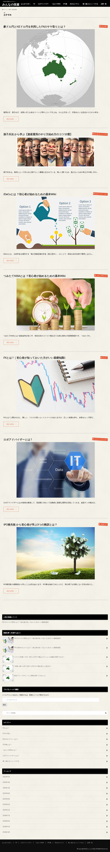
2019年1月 (6, 810)
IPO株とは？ (7, 744)
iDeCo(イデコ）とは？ (10, 739)
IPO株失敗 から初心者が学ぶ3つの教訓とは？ (30, 524)
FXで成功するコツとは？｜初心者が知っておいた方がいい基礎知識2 (31, 648)
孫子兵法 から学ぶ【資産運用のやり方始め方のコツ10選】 (38, 134)
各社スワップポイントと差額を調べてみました (24, 676)
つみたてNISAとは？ (10, 750)
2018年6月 (6, 821)
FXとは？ (6, 728)
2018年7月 (6, 815)
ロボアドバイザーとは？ (11, 756)
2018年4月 (6, 832)
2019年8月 (6, 793)
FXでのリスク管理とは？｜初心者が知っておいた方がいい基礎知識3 (25, 622)
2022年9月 (6, 777)
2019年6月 (6, 799)
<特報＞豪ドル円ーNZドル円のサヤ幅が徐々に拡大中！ (27, 667)
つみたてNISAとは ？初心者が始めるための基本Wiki (34, 275)
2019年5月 (6, 804)
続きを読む (10, 119)
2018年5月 (6, 826)
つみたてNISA (56, 4)
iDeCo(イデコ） (75, 4)
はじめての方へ (26, 4)
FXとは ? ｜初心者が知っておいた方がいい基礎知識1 (34, 357)
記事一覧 (103, 4)
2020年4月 (6, 782)
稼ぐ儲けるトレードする (90, 4)
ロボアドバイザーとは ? (17, 439)
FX (34, 4)
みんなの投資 (10, 4)
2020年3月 (6, 788)
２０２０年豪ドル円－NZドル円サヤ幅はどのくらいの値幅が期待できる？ (33, 658)
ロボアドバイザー (43, 4)
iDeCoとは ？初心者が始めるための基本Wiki (29, 194)
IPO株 (65, 4)
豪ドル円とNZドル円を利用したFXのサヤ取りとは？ (34, 26)
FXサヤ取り (7, 733)
